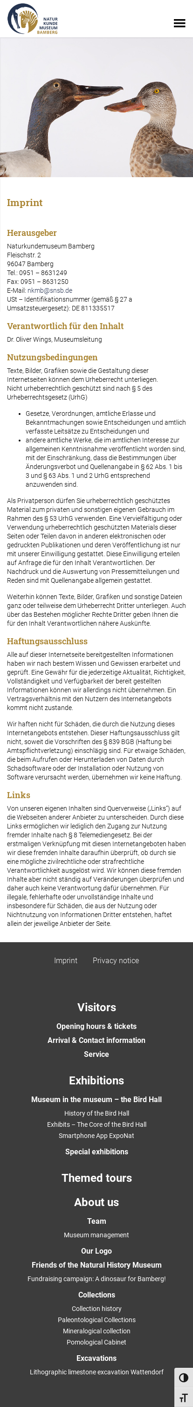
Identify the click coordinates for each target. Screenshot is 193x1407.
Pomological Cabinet (96, 1342)
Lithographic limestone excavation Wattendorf (97, 1372)
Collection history (97, 1308)
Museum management (96, 1235)
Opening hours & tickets (96, 1026)
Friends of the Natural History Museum (97, 1265)
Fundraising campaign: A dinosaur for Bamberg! (97, 1279)
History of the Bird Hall (96, 1113)
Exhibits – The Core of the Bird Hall (96, 1124)
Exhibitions (96, 1080)
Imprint (65, 960)
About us (96, 1202)
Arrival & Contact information (96, 1040)
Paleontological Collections (97, 1320)
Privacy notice (116, 960)
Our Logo (96, 1251)
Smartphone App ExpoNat (96, 1135)
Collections (96, 1294)
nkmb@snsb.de (50, 290)
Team (96, 1221)
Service (96, 1054)
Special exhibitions (96, 1151)
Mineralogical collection (97, 1331)
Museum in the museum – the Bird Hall (96, 1099)
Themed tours (97, 1178)
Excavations (96, 1358)
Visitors (96, 1007)
